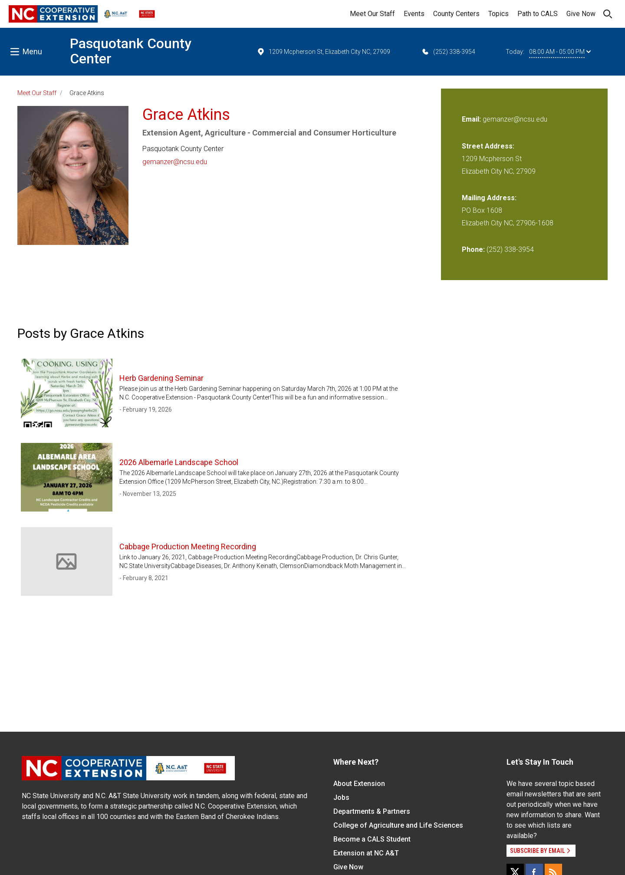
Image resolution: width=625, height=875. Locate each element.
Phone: (473, 249)
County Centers (456, 14)
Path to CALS (537, 14)
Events (414, 14)
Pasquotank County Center (130, 51)
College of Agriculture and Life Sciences (398, 825)
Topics (498, 14)
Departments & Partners (371, 811)
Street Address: (488, 146)
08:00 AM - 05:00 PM (560, 51)
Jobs (341, 797)
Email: (472, 119)
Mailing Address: (489, 198)
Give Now (580, 14)
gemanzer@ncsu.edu (174, 162)
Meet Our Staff (372, 14)
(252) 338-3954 (448, 51)
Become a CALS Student (372, 839)
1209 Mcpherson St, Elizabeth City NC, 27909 (323, 51)
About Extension (359, 783)
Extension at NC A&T (366, 853)
